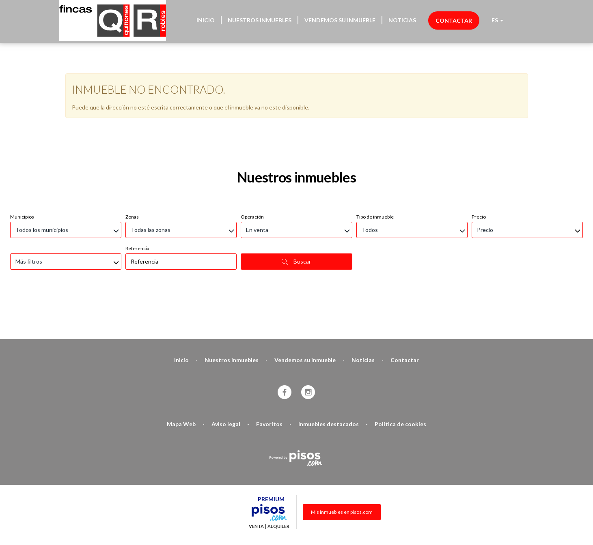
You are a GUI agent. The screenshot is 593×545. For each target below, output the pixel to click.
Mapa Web (181, 381)
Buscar (296, 218)
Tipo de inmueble (375, 174)
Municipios (22, 174)
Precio (479, 174)
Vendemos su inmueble (339, 20)
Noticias (402, 20)
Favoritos (269, 381)
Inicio (205, 20)
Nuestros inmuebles (259, 20)
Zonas (132, 174)
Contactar (454, 20)
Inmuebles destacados (328, 381)
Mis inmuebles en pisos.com (342, 469)
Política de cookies (400, 381)
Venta (256, 483)
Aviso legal (225, 381)
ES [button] (497, 20)
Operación (252, 174)
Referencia (137, 205)
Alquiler (278, 483)
